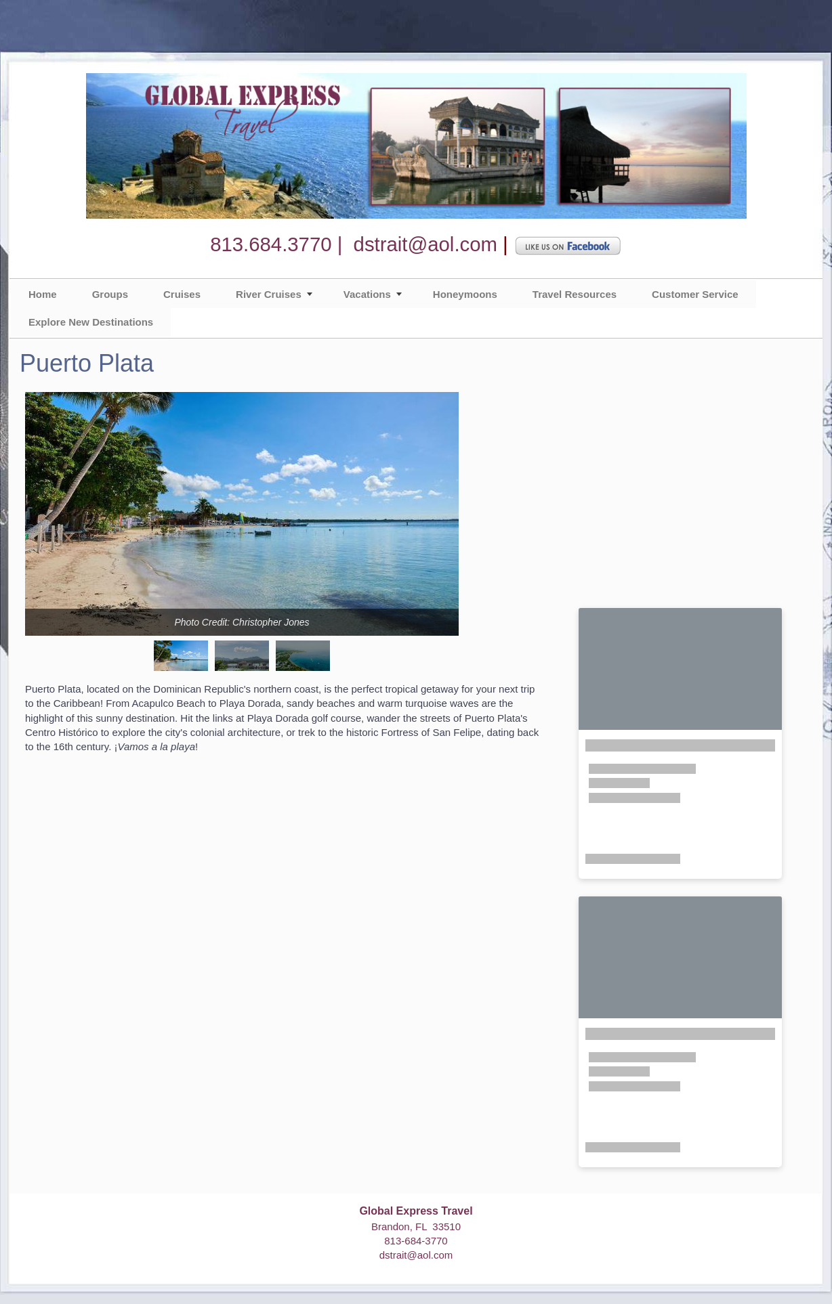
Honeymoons (465, 294)
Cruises (182, 294)
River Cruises (268, 294)
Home (42, 294)
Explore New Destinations (90, 322)
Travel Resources (575, 294)
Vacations (367, 294)
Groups (110, 294)
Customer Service (695, 294)
